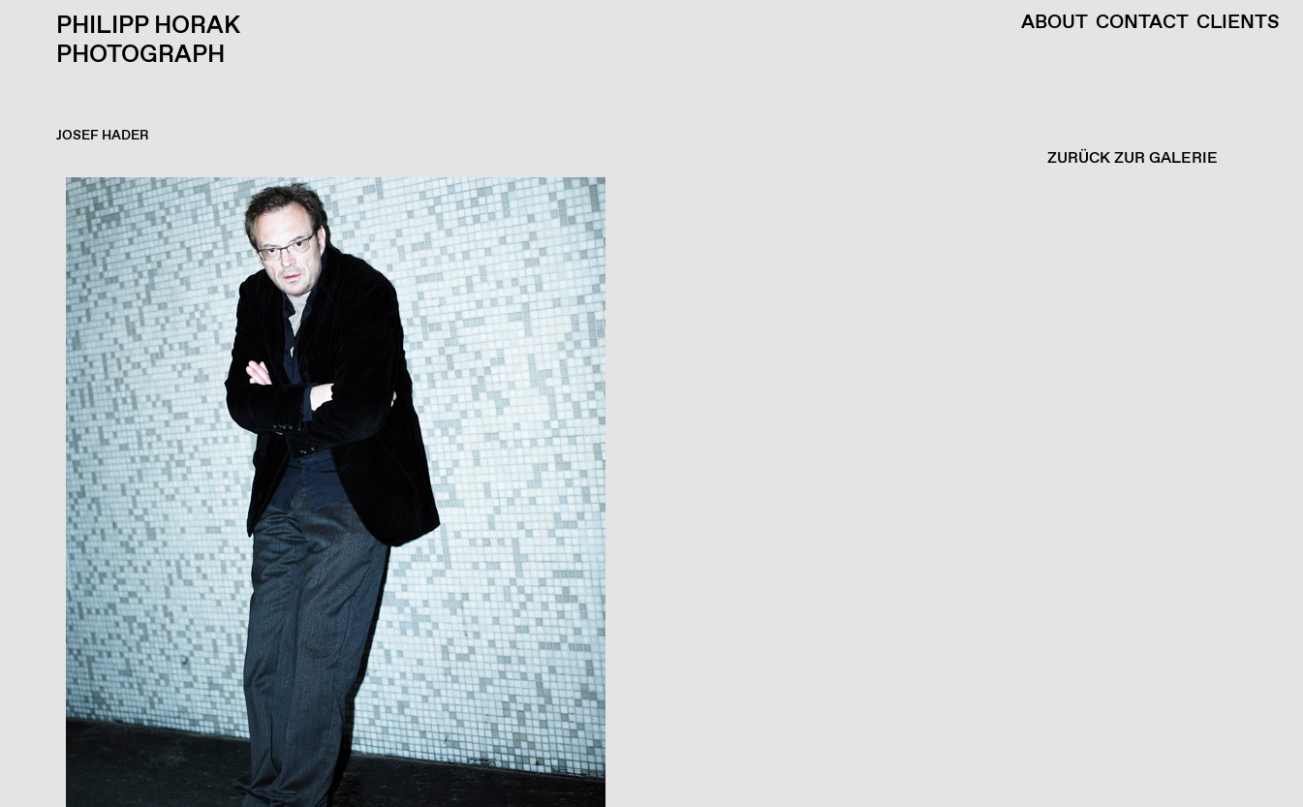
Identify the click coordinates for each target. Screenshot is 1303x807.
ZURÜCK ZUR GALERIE (1132, 158)
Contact (1142, 23)
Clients (1238, 23)
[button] (646, 492)
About (1054, 23)
